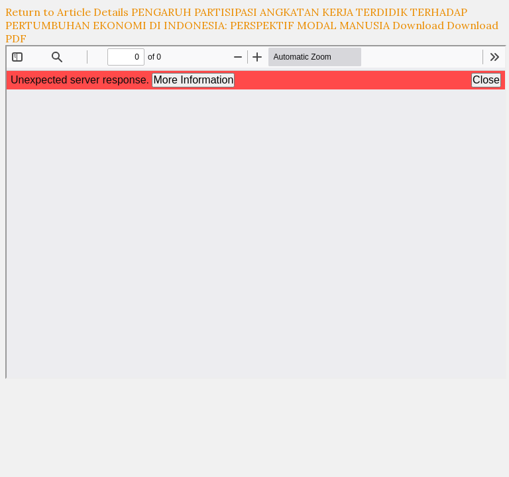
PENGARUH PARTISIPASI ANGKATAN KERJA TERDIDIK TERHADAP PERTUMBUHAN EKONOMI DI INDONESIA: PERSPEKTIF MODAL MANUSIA (236, 18)
